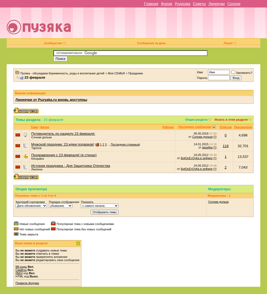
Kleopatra (37, 158)
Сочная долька (41, 137)
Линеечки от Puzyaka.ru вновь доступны (51, 100)
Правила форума (27, 283)
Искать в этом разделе (231, 119)
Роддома (182, 4)
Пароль (202, 77)
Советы (199, 4)
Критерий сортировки (30, 202)
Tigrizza (36, 148)
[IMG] (19, 273)
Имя (200, 72)
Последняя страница (125, 144)
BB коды (21, 266)
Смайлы (21, 270)
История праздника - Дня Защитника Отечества (70, 166)
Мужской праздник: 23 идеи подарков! (62, 144)
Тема (34, 127)
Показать (87, 202)
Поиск (230, 43)
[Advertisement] (185, 25)
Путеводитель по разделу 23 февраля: (63, 134)
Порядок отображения (64, 202)
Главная (151, 4)
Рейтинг (168, 127)
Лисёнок (36, 169)
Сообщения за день (151, 43)
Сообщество (55, 43)
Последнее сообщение (194, 126)
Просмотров (243, 127)
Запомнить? (241, 72)
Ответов (225, 127)
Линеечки (217, 4)
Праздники (135, 73)
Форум (166, 4)
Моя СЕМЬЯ (116, 73)
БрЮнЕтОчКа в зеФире (197, 158)
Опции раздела (196, 119)
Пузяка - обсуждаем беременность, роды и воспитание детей (62, 73)
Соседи (233, 4)
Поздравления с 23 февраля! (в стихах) (64, 155)
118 (226, 146)
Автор (44, 127)
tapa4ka (207, 147)
